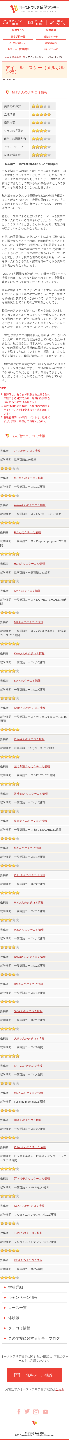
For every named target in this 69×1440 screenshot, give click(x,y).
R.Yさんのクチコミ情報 (28, 902)
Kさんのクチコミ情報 (27, 590)
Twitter (28, 1411)
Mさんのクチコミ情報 (27, 848)
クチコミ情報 (19, 1328)
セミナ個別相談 (18, 49)
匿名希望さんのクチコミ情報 (32, 766)
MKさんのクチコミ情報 (28, 622)
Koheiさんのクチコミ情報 (30, 1147)
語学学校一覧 (18, 36)
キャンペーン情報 (23, 1297)
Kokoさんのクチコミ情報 (29, 875)
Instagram (38, 1411)
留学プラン (18, 30)
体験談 (13, 1318)
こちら (59, 1389)
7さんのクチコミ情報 (27, 450)
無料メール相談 (39, 1375)
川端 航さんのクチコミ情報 (31, 793)
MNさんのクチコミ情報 (28, 1092)
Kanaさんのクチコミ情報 (29, 707)
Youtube (45, 1411)
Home (7, 57)
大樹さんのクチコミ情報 (29, 1038)
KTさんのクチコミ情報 (28, 1260)
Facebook (20, 1411)
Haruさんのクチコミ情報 (29, 563)
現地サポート (51, 36)
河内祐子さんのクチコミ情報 (32, 1178)
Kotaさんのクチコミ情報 (29, 739)
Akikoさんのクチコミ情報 (30, 505)
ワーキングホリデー (18, 43)
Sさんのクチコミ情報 (27, 680)
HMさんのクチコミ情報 (28, 984)
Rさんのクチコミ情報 (27, 532)
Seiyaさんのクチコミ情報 (30, 956)
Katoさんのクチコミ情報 (29, 653)
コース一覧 (17, 1308)
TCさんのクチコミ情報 (28, 1232)
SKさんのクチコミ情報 (28, 1011)
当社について (51, 49)
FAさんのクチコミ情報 (28, 1065)
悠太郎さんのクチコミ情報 (30, 820)
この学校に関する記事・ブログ (34, 1338)
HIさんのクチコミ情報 (28, 1120)
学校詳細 (15, 1287)
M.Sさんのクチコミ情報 (29, 929)
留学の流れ (51, 43)
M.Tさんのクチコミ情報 (29, 477)
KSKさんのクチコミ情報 (29, 1205)
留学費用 (51, 30)
